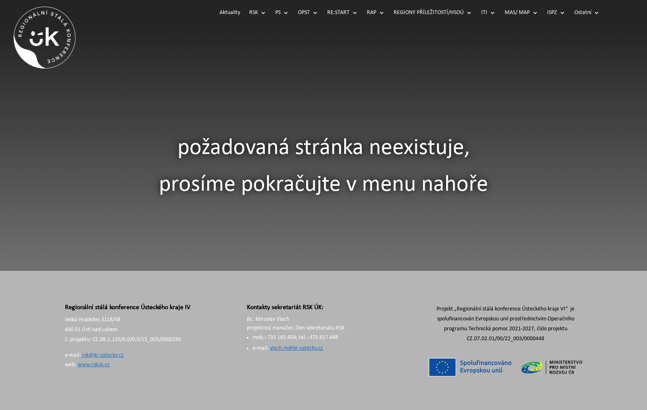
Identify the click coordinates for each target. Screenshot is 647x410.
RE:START (338, 13)
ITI (484, 13)
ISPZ (552, 13)
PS (278, 13)
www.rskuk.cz (94, 365)
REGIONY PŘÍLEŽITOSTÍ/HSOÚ (429, 13)
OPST (304, 13)
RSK (253, 13)
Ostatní (582, 13)
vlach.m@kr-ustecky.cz (296, 348)
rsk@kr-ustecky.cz (102, 355)
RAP (371, 13)
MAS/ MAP (517, 13)
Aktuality (230, 13)
